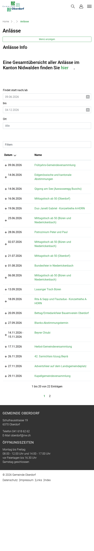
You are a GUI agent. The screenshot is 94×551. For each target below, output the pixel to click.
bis (5, 103)
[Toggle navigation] (88, 6)
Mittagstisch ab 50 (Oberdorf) (43, 211)
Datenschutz (10, 546)
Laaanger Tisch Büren (38, 318)
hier (67, 67)
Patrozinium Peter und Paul (41, 252)
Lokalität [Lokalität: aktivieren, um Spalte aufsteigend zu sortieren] (69, 155)
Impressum (26, 546)
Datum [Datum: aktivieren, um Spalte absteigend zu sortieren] (8, 155)
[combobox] (47, 125)
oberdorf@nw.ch (21, 501)
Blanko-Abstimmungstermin (42, 364)
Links (39, 546)
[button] (73, 6)
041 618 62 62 (21, 497)
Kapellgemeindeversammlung (43, 442)
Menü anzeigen (47, 39)
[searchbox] (47, 125)
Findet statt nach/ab (15, 90)
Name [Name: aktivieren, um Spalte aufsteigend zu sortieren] (28, 155)
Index (47, 546)
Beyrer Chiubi (33, 382)
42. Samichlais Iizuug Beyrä (41, 414)
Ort (5, 119)
